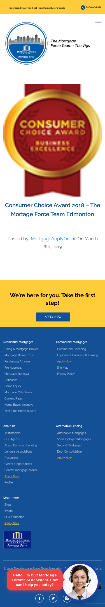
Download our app (27, 586)
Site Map (62, 367)
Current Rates (13, 398)
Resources (11, 457)
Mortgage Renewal (16, 373)
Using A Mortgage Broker (21, 349)
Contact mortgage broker (20, 470)
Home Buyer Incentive (18, 404)
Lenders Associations (18, 451)
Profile (8, 482)
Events (8, 510)
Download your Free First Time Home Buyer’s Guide (37, 7)
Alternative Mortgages (71, 433)
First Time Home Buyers (20, 410)
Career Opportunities (18, 463)
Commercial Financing (71, 349)
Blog (7, 504)
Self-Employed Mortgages (74, 439)
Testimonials (12, 433)
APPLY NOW (53, 316)
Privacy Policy (65, 373)
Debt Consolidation (69, 451)
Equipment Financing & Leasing (77, 355)
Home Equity (12, 386)
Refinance (10, 380)
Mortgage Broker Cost (19, 355)
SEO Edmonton (14, 517)
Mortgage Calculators (18, 392)
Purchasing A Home (17, 361)
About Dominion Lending (20, 445)
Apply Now (64, 361)
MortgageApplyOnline (53, 238)
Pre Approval (13, 367)
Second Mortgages (69, 445)
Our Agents (12, 439)
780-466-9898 (91, 7)
